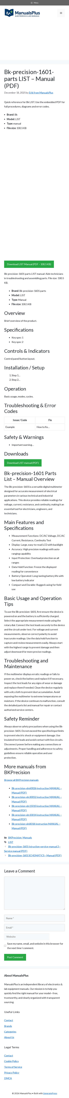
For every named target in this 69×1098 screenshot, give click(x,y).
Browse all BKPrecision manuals (21, 779)
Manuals (27, 837)
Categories (10, 1031)
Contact (8, 1020)
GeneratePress (50, 1093)
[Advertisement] (34, 41)
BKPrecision (15, 837)
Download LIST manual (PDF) (23, 462)
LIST (10, 842)
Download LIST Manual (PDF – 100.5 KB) (29, 264)
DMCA (8, 1078)
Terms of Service (13, 1066)
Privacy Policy (11, 1072)
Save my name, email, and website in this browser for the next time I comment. (35, 946)
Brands (8, 1026)
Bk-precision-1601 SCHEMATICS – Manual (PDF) (35, 855)
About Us (9, 1037)
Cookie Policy (11, 1061)
